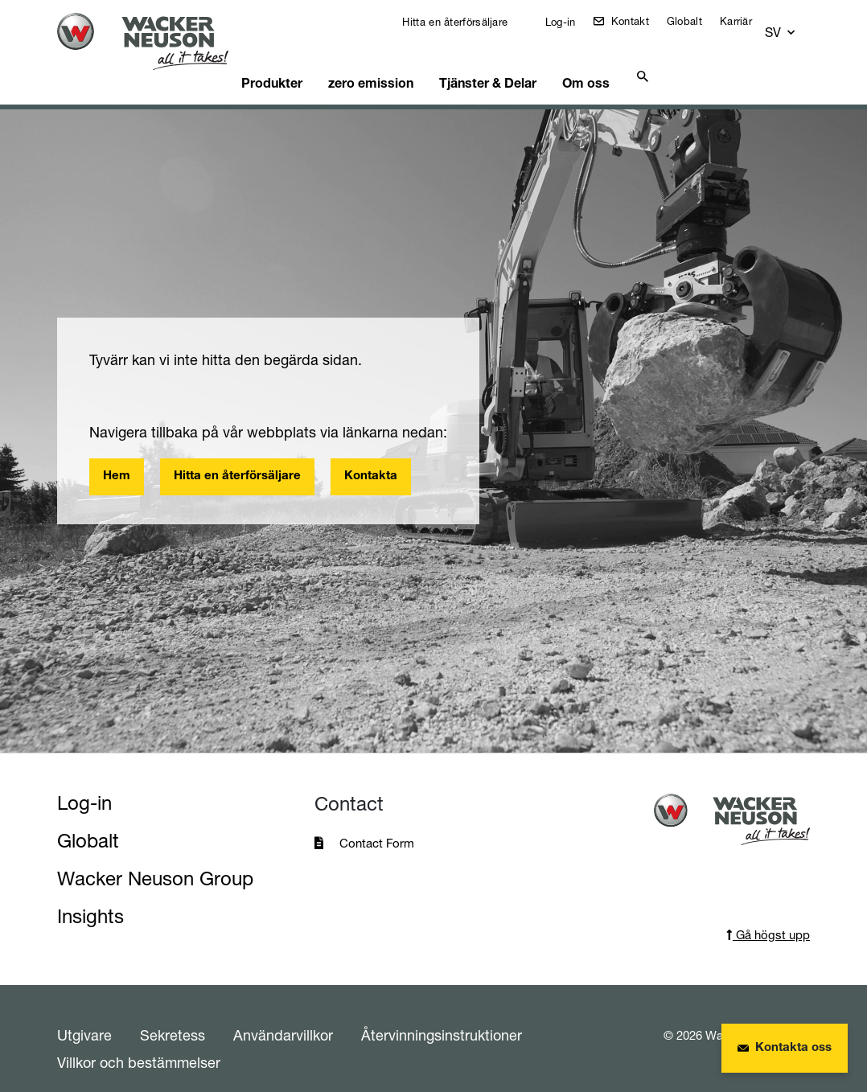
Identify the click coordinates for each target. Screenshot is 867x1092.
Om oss (594, 60)
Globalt (695, 20)
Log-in (569, 21)
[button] (795, 25)
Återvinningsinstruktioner (441, 1015)
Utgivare (84, 1015)
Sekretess (172, 1015)
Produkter (289, 60)
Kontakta (370, 456)
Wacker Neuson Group (155, 858)
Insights (90, 896)
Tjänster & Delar (498, 60)
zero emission (384, 60)
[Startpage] (152, 41)
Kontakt (638, 20)
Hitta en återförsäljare (464, 21)
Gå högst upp (768, 914)
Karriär (747, 20)
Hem (116, 456)
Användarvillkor (283, 1015)
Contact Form (376, 823)
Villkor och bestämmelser (138, 1042)
